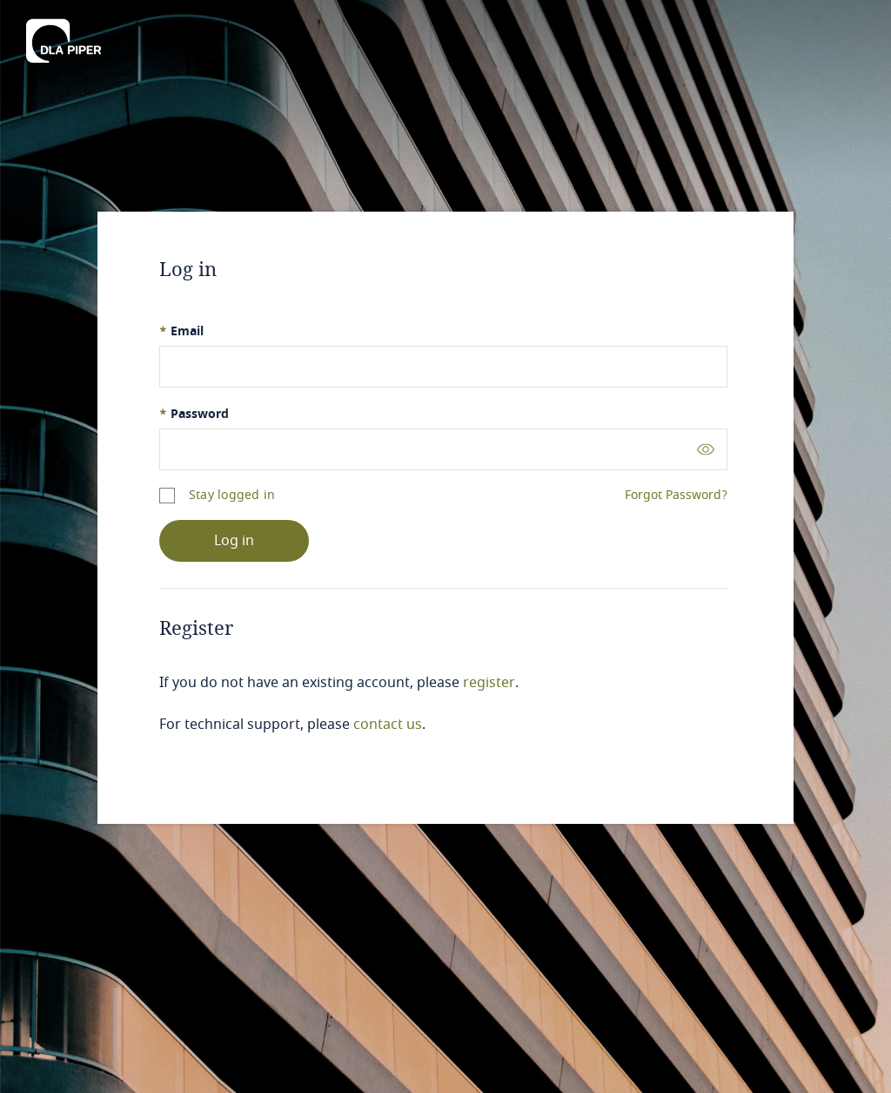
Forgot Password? (676, 495)
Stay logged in (232, 495)
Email (181, 331)
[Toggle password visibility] (705, 449)
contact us (387, 724)
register (489, 682)
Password (194, 414)
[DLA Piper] (63, 41)
